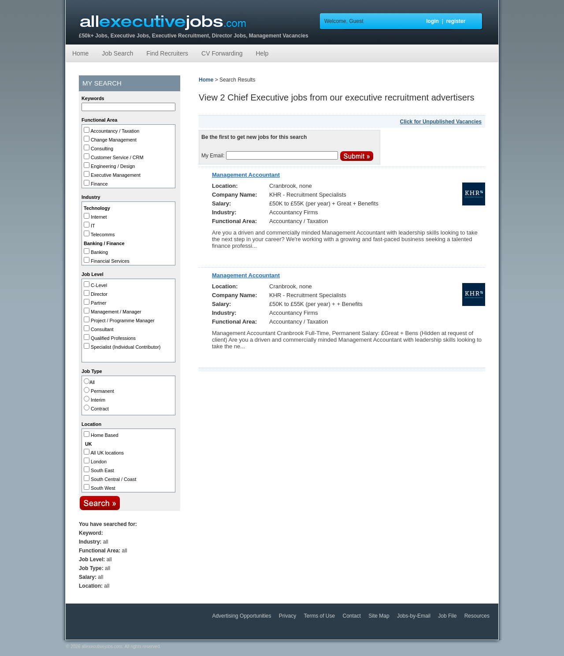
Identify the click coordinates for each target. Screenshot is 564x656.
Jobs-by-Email (414, 616)
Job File (448, 616)
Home (80, 53)
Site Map (379, 616)
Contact (353, 616)
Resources (477, 616)
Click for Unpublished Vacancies (441, 122)
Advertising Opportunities (242, 616)
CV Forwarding (221, 53)
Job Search (117, 53)
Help (262, 53)
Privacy (288, 616)
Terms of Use (320, 616)
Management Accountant (246, 174)
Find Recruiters (167, 53)
